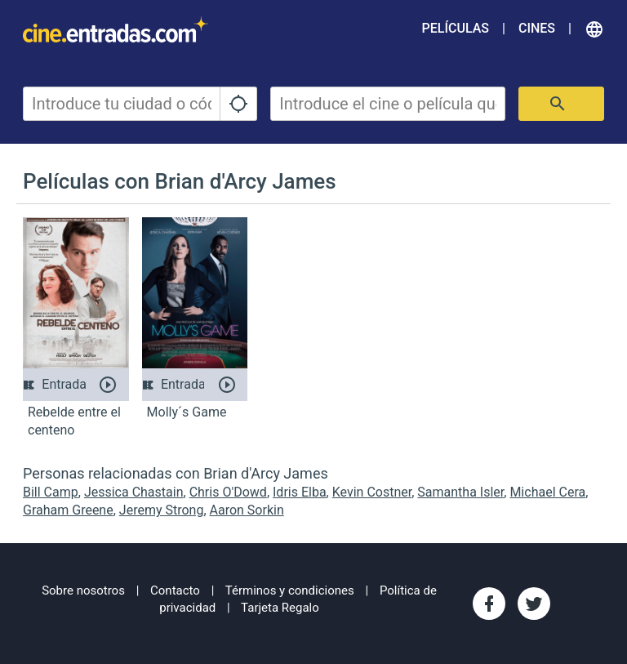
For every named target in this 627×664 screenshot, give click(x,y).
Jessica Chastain (134, 492)
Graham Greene (68, 510)
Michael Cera (547, 492)
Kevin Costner (371, 492)
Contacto (175, 590)
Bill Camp (50, 492)
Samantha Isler (460, 492)
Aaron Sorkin (247, 510)
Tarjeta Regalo (280, 607)
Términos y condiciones (289, 590)
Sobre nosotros (83, 590)
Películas (455, 28)
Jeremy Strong (161, 510)
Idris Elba (300, 492)
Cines (536, 28)
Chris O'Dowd (228, 492)
